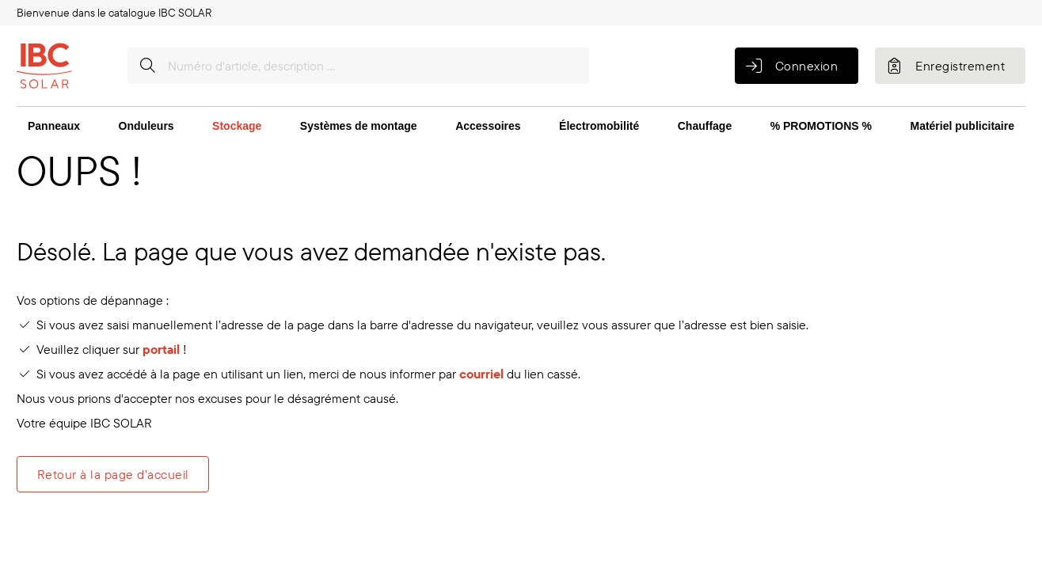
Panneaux (54, 126)
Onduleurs (146, 126)
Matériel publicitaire (961, 126)
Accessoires (488, 126)
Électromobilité (599, 126)
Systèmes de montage (358, 126)
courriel (481, 374)
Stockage (236, 126)
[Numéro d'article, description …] (358, 66)
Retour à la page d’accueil (112, 474)
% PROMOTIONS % (821, 126)
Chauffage (705, 126)
